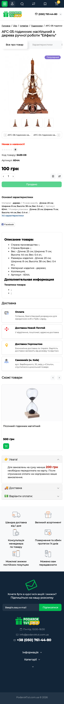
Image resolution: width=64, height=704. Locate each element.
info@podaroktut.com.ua (32, 634)
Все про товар (14, 44)
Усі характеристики (13, 215)
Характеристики (42, 44)
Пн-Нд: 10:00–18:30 (32, 629)
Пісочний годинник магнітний (21, 426)
